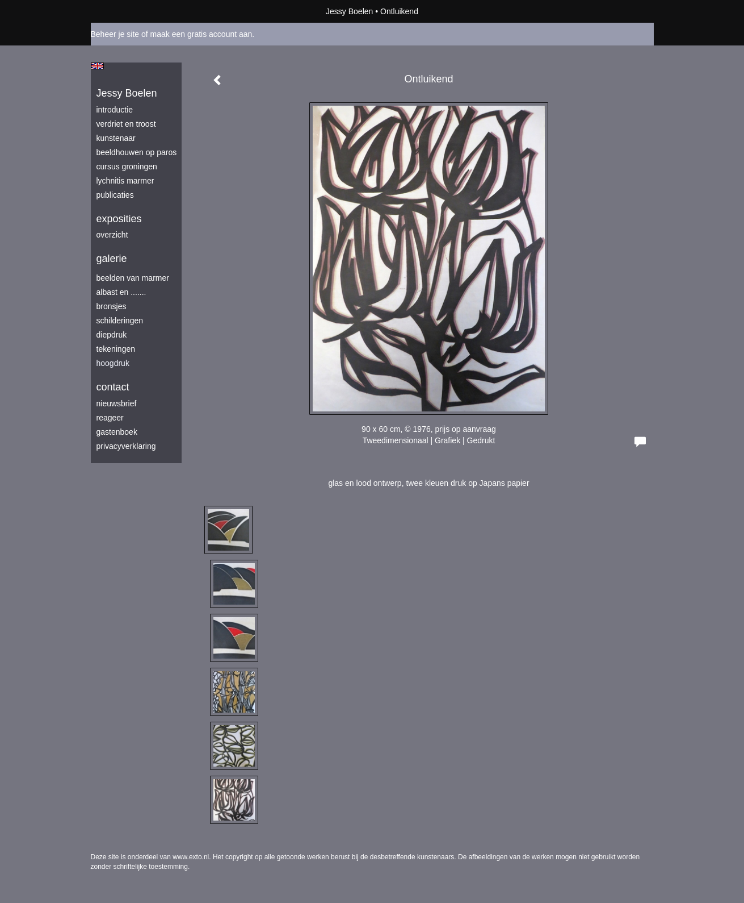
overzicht (112, 234)
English (97, 66)
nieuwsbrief (116, 403)
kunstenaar (116, 138)
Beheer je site (115, 34)
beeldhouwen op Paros (136, 152)
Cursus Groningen (126, 166)
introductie (114, 109)
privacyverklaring (126, 446)
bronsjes (111, 306)
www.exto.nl (191, 857)
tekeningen (116, 348)
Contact (112, 387)
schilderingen (120, 320)
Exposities (119, 218)
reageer (110, 417)
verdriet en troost (126, 123)
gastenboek (116, 431)
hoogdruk (112, 363)
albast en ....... (121, 292)
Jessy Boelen (349, 11)
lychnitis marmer (125, 180)
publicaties (115, 194)
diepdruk (111, 334)
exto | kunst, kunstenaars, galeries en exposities (123, 11)
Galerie (111, 258)
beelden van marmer (132, 277)
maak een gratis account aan (201, 34)
